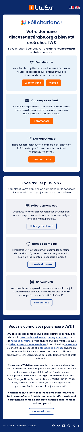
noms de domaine (21, 340)
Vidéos (53, 83)
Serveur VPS (41, 302)
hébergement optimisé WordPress (28, 344)
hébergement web (58, 337)
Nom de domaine (41, 264)
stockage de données (51, 347)
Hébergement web (41, 226)
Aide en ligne (33, 83)
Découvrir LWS (41, 411)
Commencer (41, 121)
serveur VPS (70, 344)
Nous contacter (41, 159)
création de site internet (33, 337)
